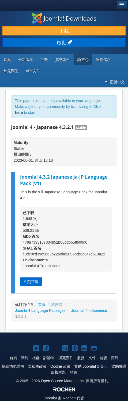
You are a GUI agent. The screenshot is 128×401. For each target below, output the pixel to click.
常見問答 (10, 71)
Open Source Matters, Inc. (63, 381)
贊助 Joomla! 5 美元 (90, 366)
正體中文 (115, 82)
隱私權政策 (37, 366)
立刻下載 (31, 282)
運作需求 (103, 59)
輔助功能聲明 (13, 366)
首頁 (7, 59)
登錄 (73, 372)
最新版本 (25, 59)
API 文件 (33, 71)
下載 (64, 31)
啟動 (64, 42)
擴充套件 (62, 59)
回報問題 (58, 372)
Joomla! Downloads (64, 18)
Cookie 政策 (60, 366)
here (19, 112)
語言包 (83, 59)
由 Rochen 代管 (64, 398)
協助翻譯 (118, 366)
